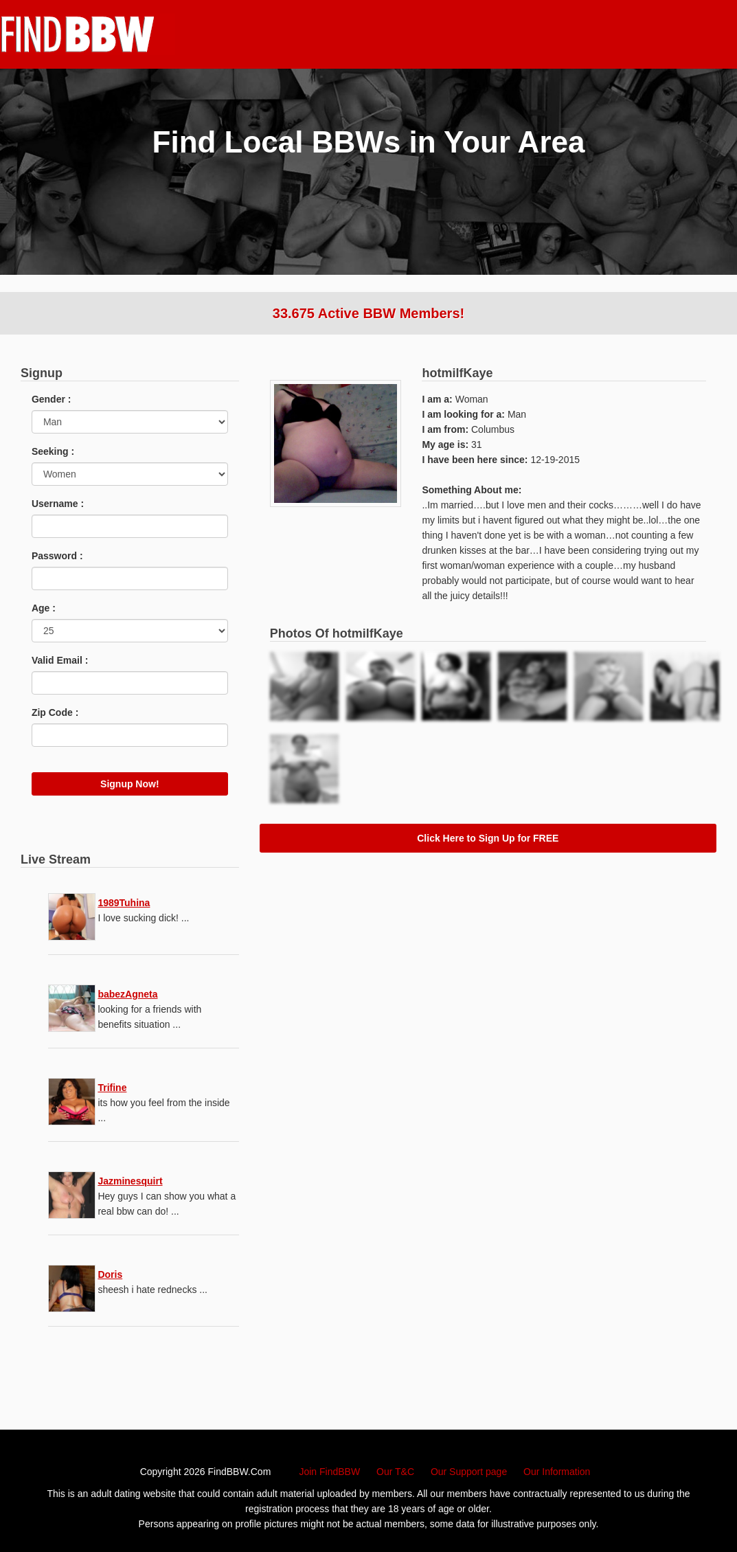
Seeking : (53, 451)
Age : (44, 608)
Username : (58, 503)
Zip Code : (55, 712)
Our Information (556, 1471)
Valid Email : (60, 660)
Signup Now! (129, 783)
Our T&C (395, 1471)
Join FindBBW (329, 1471)
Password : (57, 555)
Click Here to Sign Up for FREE (487, 838)
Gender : (51, 399)
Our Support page (469, 1471)
